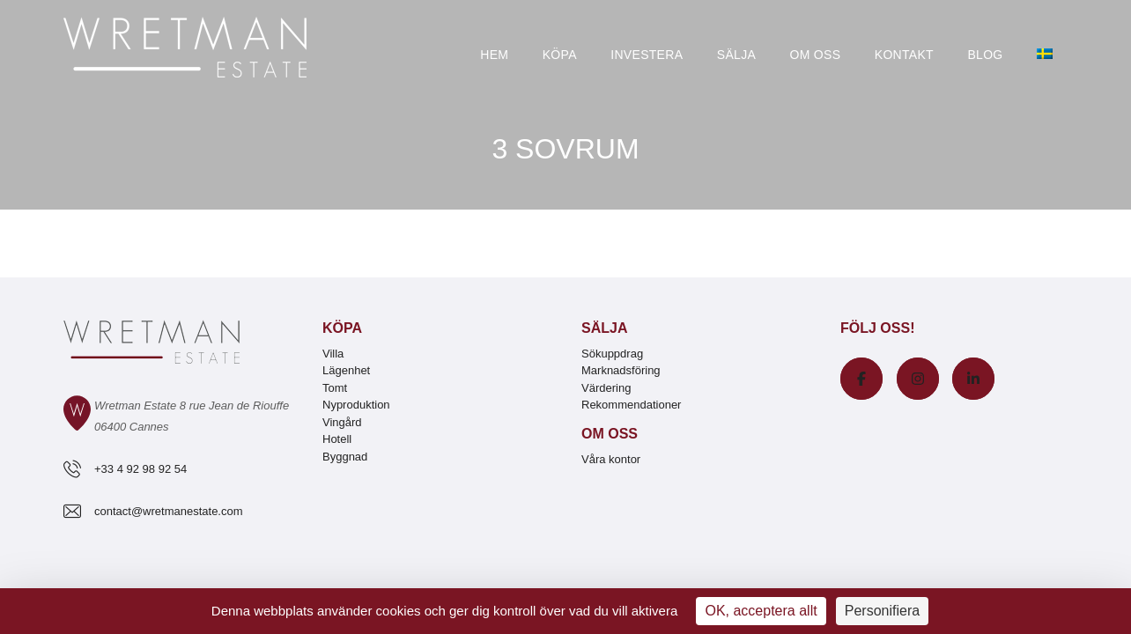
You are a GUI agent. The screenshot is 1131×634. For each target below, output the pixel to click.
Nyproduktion (356, 404)
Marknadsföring (621, 370)
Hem (494, 55)
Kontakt (904, 55)
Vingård (342, 422)
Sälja (736, 55)
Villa (333, 353)
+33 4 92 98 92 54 (140, 469)
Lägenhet (346, 370)
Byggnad (344, 456)
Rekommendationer (631, 404)
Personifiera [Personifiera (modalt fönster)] (882, 610)
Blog (984, 55)
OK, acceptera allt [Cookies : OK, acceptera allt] (761, 610)
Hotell (336, 439)
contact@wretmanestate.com (168, 511)
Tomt (334, 387)
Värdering (606, 387)
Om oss (815, 55)
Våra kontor (610, 459)
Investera (646, 55)
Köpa (560, 55)
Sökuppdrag (612, 353)
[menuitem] (1045, 55)
